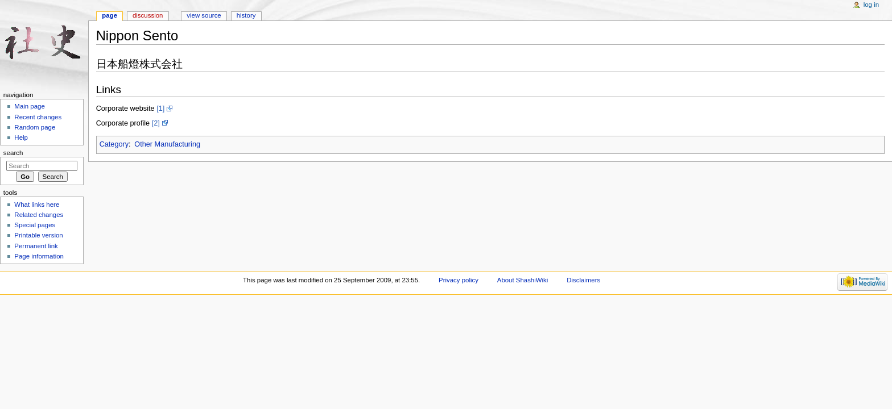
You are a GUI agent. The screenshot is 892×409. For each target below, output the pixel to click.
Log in (871, 4)
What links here (36, 204)
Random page (34, 127)
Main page (29, 106)
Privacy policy (458, 280)
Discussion (148, 15)
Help (21, 137)
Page (109, 15)
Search (13, 152)
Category (114, 144)
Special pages (34, 225)
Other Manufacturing (167, 144)
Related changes (38, 214)
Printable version (38, 235)
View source (204, 15)
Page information (39, 256)
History (246, 15)
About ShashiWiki (522, 280)
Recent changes (37, 117)
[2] (156, 123)
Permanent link (35, 246)
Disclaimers (583, 280)
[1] (160, 108)
